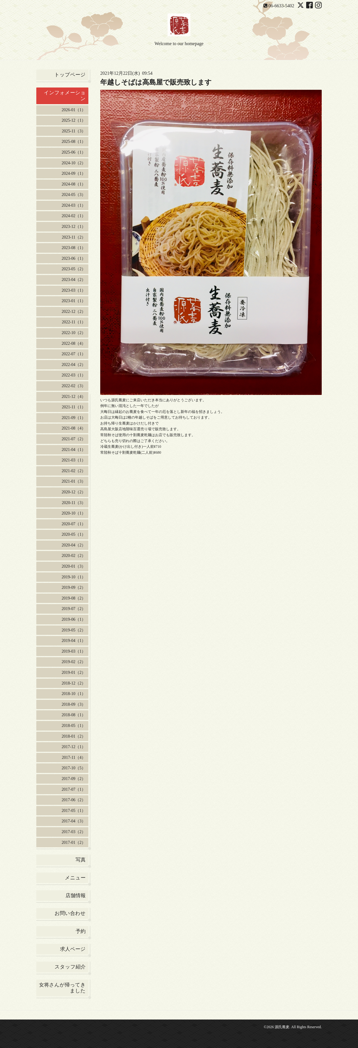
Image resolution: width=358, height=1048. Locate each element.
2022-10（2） (74, 332)
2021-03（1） (74, 460)
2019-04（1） (74, 640)
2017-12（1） (74, 746)
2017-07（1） (74, 789)
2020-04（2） (74, 545)
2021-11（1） (74, 407)
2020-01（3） (74, 566)
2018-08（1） (74, 715)
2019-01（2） (74, 672)
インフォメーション (65, 95)
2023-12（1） (74, 226)
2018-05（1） (74, 725)
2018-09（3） (74, 704)
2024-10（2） (74, 163)
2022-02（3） (74, 386)
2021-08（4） (74, 428)
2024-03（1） (74, 205)
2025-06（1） (74, 152)
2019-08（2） (74, 598)
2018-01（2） (74, 736)
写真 (81, 860)
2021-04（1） (74, 449)
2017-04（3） (74, 821)
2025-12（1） (74, 120)
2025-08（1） (74, 141)
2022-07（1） (74, 354)
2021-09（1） (74, 417)
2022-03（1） (74, 375)
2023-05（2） (74, 269)
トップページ (70, 74)
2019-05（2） (74, 630)
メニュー (75, 878)
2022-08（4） (74, 343)
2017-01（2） (74, 842)
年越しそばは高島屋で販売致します (156, 82)
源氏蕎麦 (282, 1027)
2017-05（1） (74, 810)
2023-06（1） (74, 258)
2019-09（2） (74, 587)
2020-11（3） (74, 502)
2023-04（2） (74, 279)
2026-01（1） (74, 110)
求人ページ (73, 949)
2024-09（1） (74, 173)
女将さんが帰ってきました (62, 988)
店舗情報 (76, 895)
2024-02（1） (74, 216)
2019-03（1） (74, 651)
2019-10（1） (74, 577)
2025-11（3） (74, 131)
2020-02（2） (74, 555)
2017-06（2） (74, 800)
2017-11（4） (74, 757)
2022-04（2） (74, 364)
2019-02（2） (74, 661)
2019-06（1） (74, 619)
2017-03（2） (74, 831)
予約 (81, 931)
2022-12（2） (74, 311)
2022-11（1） (74, 322)
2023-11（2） (74, 237)
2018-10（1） (74, 693)
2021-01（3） (74, 481)
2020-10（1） (74, 513)
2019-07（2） (74, 608)
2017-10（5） (74, 768)
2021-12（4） (74, 396)
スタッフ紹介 (70, 967)
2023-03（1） (74, 290)
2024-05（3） (74, 194)
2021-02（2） (74, 471)
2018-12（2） (74, 683)
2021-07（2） (74, 439)
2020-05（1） (74, 534)
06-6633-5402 (281, 5)
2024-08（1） (74, 184)
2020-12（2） (74, 492)
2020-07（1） (74, 524)
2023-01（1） (74, 301)
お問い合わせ (70, 913)
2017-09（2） (74, 778)
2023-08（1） (74, 247)
